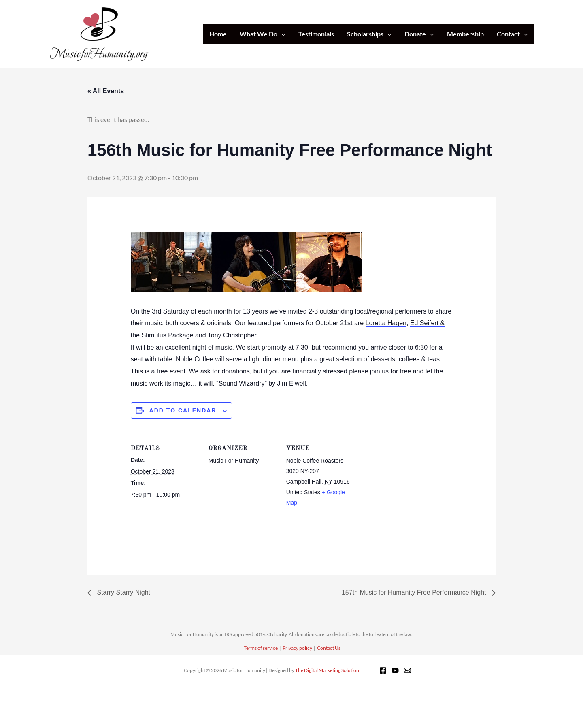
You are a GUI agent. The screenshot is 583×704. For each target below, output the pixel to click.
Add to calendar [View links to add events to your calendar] (183, 410)
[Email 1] (407, 670)
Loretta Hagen (386, 323)
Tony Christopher (232, 335)
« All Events (105, 90)
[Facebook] (383, 670)
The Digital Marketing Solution (327, 670)
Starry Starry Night (122, 592)
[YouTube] (395, 670)
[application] (281, 34)
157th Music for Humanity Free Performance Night (415, 592)
